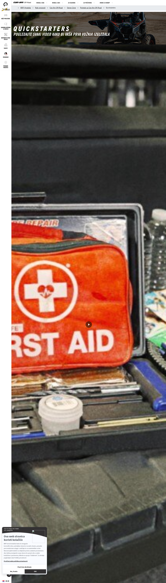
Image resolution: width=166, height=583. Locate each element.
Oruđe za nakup (105, 3)
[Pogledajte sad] (89, 324)
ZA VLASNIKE (71, 3)
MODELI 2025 (56, 3)
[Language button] (5, 581)
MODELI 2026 (40, 3)
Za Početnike (87, 3)
